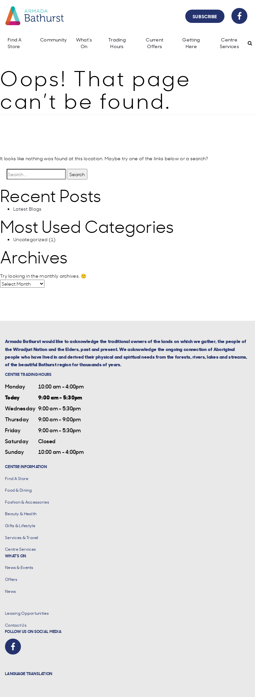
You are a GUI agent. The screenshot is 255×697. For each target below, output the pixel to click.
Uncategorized (30, 239)
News (10, 591)
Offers (11, 579)
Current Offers (154, 42)
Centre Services (229, 42)
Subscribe (205, 16)
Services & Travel (22, 537)
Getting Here (191, 42)
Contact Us (16, 625)
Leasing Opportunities (27, 613)
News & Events (19, 567)
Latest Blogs (27, 208)
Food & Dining (18, 490)
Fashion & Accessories (27, 502)
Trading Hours (117, 42)
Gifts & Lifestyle (20, 525)
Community (53, 39)
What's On (84, 42)
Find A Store (15, 42)
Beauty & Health (21, 514)
